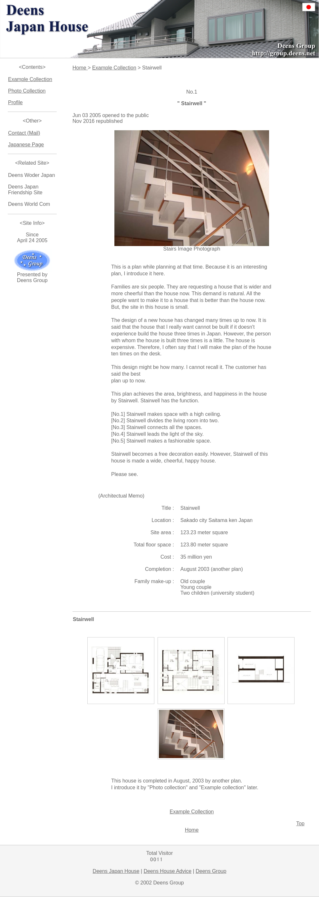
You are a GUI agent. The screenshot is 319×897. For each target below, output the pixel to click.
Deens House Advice (168, 871)
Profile (15, 102)
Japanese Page (26, 144)
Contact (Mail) (24, 133)
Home (80, 67)
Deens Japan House (116, 871)
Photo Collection (27, 91)
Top (300, 823)
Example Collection (30, 79)
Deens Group (211, 871)
